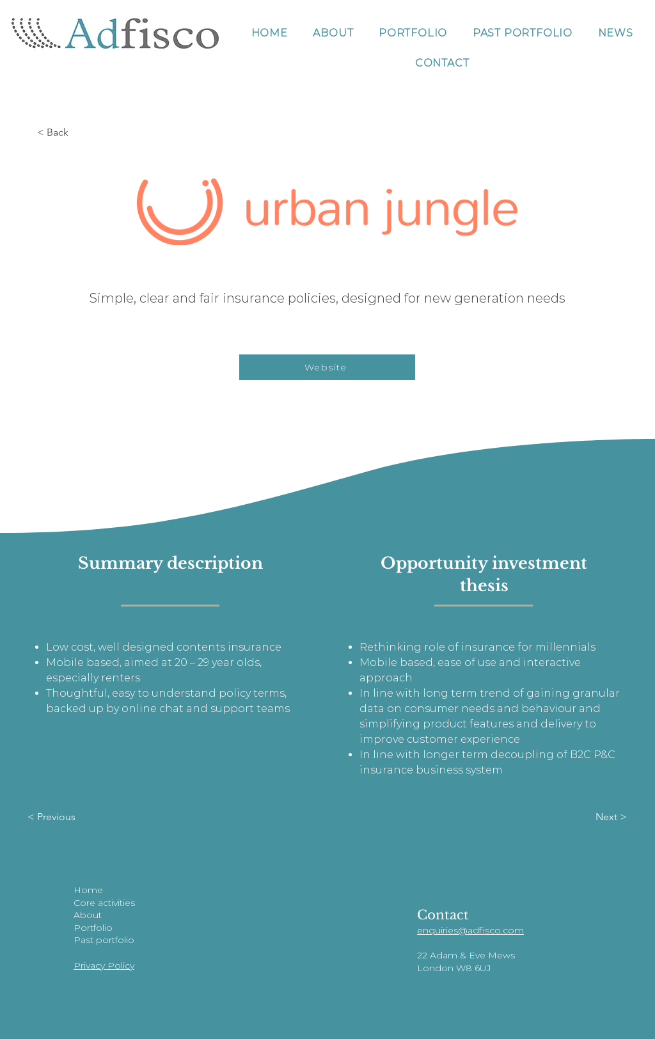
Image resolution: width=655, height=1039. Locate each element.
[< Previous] (70, 817)
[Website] (327, 367)
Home (88, 890)
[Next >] (584, 817)
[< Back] (79, 132)
